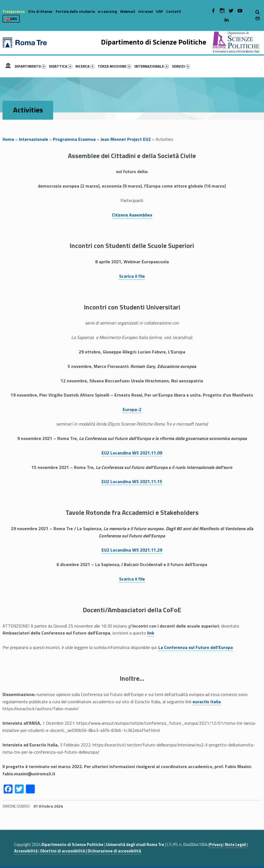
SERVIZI (181, 66)
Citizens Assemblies (132, 215)
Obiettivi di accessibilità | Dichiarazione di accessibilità (90, 851)
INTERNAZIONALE (151, 66)
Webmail (127, 11)
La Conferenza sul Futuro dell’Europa (195, 647)
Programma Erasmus (74, 139)
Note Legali (235, 845)
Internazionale (33, 139)
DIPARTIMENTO (30, 66)
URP (159, 11)
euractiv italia (207, 701)
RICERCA (85, 66)
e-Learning (107, 11)
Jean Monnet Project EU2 (125, 139)
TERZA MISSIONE (114, 66)
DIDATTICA (60, 66)
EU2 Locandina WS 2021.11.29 (132, 550)
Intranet (145, 11)
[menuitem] (8, 66)
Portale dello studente (75, 11)
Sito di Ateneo (40, 11)
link (150, 633)
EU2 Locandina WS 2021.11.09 (132, 452)
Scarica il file (132, 276)
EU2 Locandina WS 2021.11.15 (132, 481)
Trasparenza (14, 11)
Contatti (173, 11)
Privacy (216, 845)
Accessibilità (26, 851)
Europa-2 (132, 409)
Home (8, 66)
